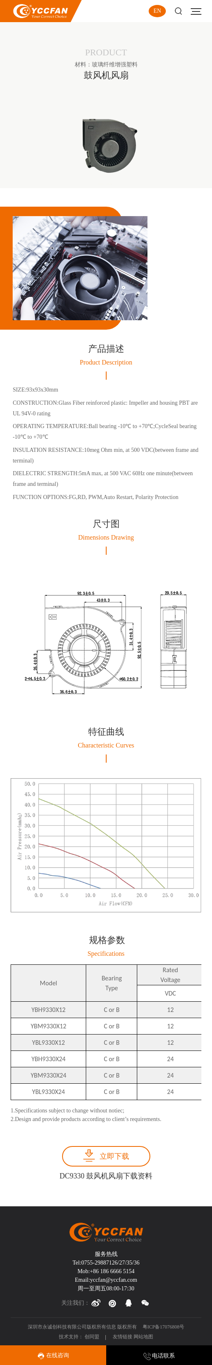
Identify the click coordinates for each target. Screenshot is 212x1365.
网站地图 (143, 1337)
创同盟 (92, 1337)
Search (178, 11)
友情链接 (122, 1337)
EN (157, 11)
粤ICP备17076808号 (164, 1327)
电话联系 (159, 1356)
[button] (96, 1303)
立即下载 (114, 1156)
